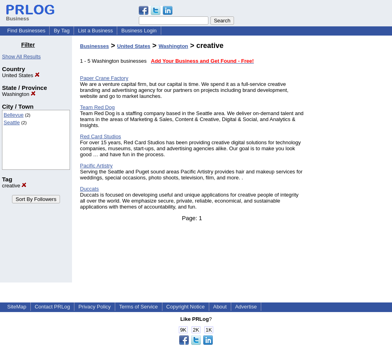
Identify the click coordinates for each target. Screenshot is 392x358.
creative (14, 186)
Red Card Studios (100, 136)
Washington (19, 94)
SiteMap (16, 307)
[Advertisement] (351, 161)
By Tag (62, 31)
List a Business (95, 31)
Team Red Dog (97, 107)
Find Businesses (26, 31)
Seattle (12, 122)
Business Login (138, 31)
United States (21, 75)
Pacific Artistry (96, 166)
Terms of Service (138, 307)
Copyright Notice (185, 307)
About (220, 307)
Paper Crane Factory (104, 78)
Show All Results (21, 57)
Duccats (89, 189)
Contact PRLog (52, 307)
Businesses (94, 46)
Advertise (246, 307)
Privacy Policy (94, 307)
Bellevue (14, 115)
